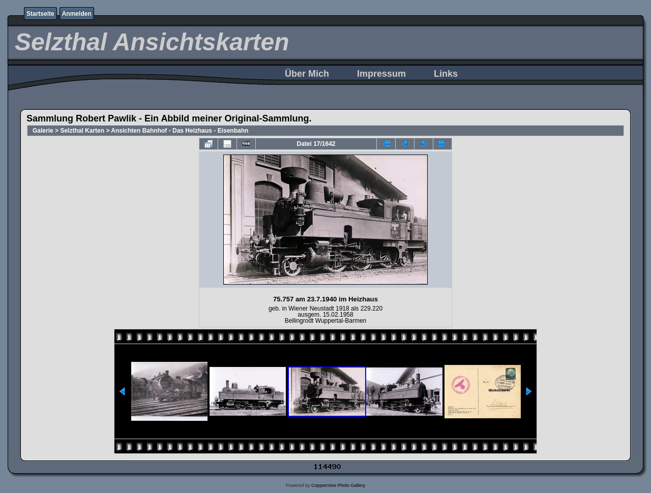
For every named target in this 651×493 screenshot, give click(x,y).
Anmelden (77, 13)
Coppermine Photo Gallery (338, 485)
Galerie (43, 130)
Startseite (40, 13)
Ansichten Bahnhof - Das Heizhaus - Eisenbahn (179, 130)
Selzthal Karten (82, 130)
